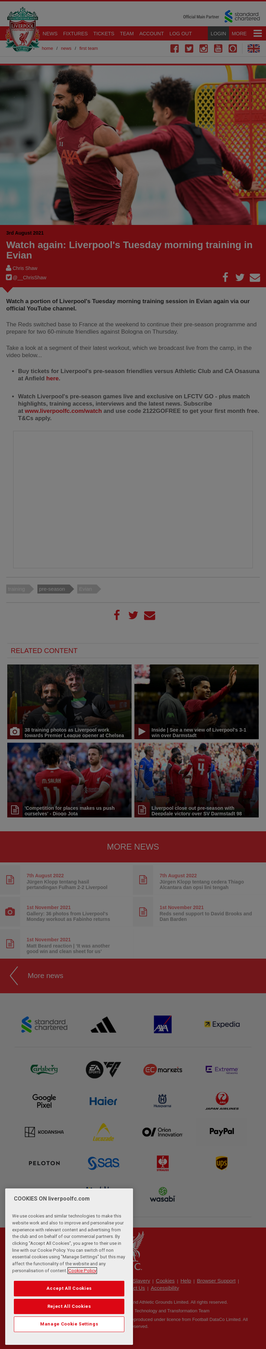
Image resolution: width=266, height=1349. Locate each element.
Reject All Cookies (69, 1306)
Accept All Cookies (69, 1288)
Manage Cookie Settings (69, 1324)
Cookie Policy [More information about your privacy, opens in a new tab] (82, 1270)
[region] (69, 1266)
